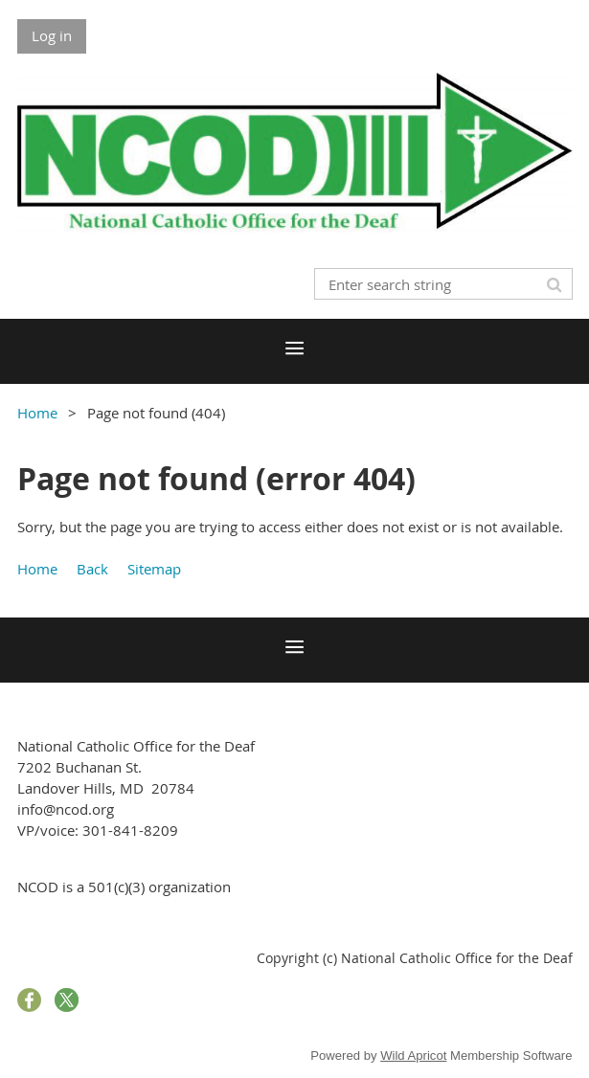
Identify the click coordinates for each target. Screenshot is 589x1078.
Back (92, 568)
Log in (52, 35)
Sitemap (154, 568)
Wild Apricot (413, 1055)
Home (37, 412)
